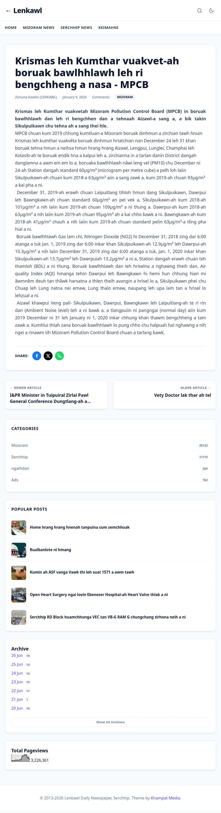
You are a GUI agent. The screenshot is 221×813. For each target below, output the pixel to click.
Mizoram (125, 98)
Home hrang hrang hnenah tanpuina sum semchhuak (80, 528)
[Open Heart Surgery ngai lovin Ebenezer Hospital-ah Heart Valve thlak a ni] (18, 602)
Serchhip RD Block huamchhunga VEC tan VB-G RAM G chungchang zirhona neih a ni (108, 618)
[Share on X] (48, 357)
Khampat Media (165, 799)
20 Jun (21, 710)
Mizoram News (39, 28)
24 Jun (21, 675)
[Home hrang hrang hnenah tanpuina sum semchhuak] (18, 535)
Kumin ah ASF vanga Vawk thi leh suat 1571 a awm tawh (82, 573)
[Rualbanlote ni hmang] (18, 557)
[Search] (199, 11)
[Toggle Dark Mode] (211, 11)
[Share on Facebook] (36, 357)
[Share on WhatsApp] (59, 357)
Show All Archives (110, 724)
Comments (101, 98)
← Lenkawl (23, 11)
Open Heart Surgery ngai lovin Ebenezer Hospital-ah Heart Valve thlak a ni (99, 596)
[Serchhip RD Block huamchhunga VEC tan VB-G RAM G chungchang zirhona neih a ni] (18, 625)
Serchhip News (78, 28)
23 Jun (21, 683)
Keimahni (110, 28)
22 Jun (21, 692)
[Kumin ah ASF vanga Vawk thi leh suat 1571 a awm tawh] (18, 580)
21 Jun (20, 701)
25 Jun (21, 666)
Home (11, 28)
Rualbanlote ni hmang (50, 551)
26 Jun (21, 657)
